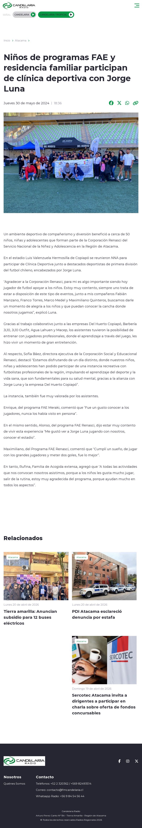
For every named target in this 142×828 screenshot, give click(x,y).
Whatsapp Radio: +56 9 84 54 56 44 (60, 796)
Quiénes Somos (14, 783)
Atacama (20, 40)
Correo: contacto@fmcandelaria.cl (59, 790)
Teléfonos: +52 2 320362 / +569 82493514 (63, 783)
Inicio (7, 40)
